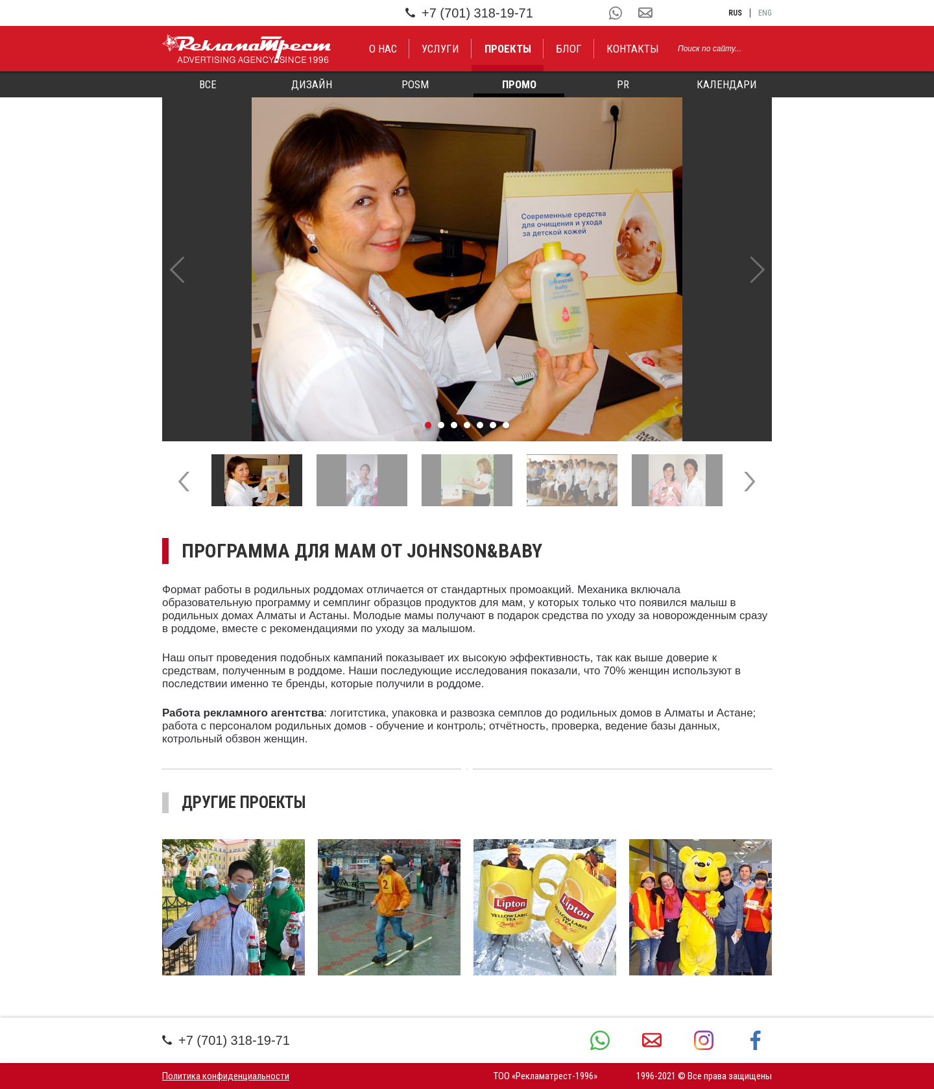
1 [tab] (428, 425)
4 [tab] (467, 425)
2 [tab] (441, 425)
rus (735, 13)
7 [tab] (506, 425)
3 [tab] (454, 425)
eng (765, 13)
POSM (415, 84)
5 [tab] (480, 425)
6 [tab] (493, 425)
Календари (727, 84)
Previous (176, 269)
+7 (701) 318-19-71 (469, 13)
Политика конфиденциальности (225, 1076)
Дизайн (311, 84)
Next (757, 269)
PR (623, 84)
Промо (519, 84)
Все (208, 84)
